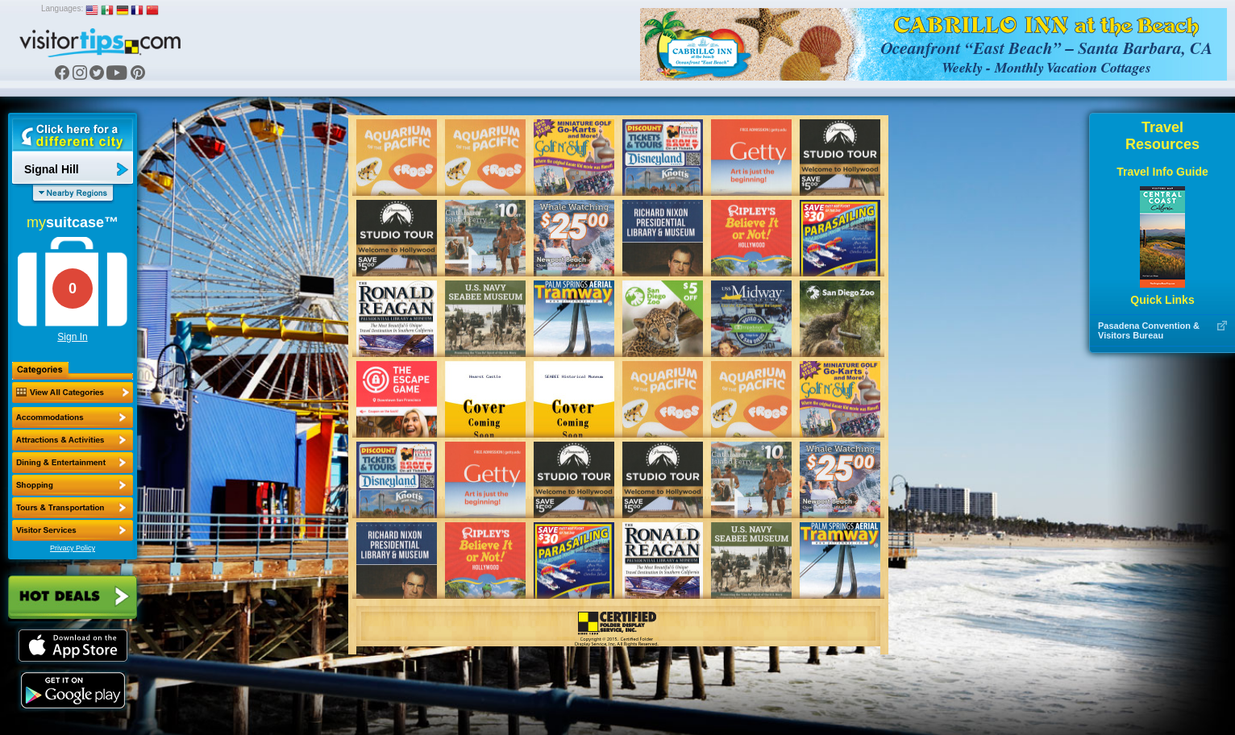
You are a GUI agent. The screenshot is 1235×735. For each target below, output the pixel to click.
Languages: (62, 8)
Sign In (72, 337)
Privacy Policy (72, 548)
